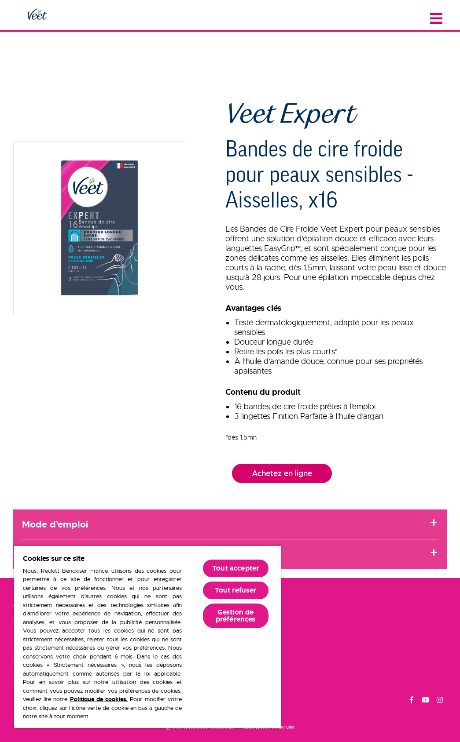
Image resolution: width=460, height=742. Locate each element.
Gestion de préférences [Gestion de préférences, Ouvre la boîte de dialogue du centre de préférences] (236, 615)
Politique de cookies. (99, 699)
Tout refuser (236, 590)
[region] (147, 636)
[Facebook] (411, 701)
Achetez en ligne (282, 473)
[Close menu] (436, 18)
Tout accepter (235, 568)
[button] (99, 228)
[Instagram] (440, 701)
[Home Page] (37, 15)
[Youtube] (426, 701)
